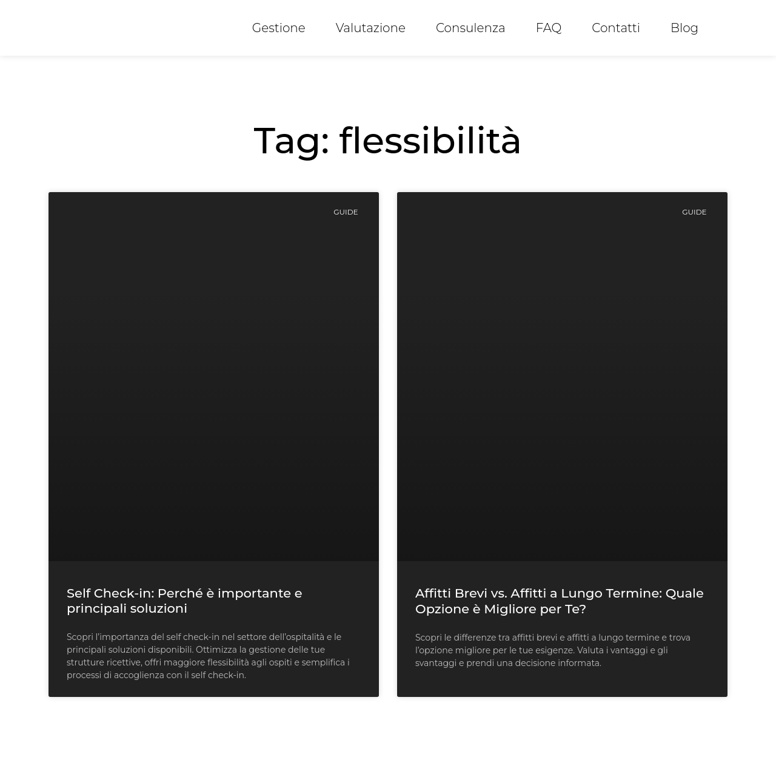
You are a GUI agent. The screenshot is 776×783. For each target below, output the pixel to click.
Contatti (616, 28)
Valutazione (371, 28)
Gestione (279, 28)
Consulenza (471, 28)
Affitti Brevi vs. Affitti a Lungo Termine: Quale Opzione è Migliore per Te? (559, 600)
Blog (684, 28)
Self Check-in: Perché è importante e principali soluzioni (185, 600)
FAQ (549, 28)
